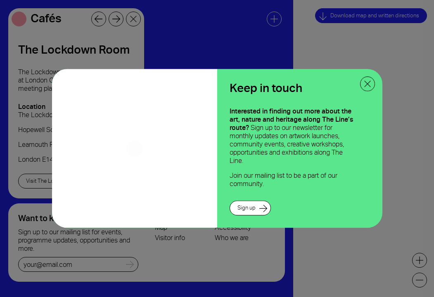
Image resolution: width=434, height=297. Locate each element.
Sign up (246, 208)
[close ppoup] (367, 83)
